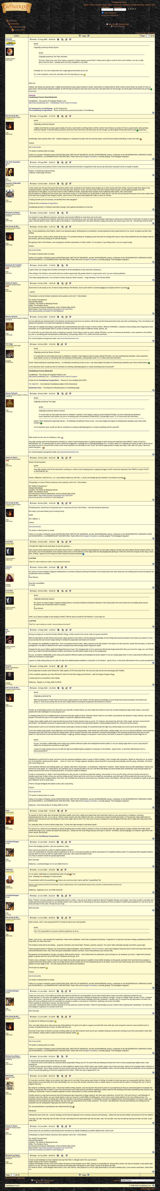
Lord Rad (9, 541)
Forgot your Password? (109, 15)
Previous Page (141, 33)
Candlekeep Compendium (48, 203)
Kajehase (9, 869)
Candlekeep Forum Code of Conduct (64, 103)
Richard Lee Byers (13, 212)
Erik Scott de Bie (12, 116)
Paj (7, 629)
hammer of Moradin (13, 183)
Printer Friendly (118, 26)
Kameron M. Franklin (14, 265)
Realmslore (15, 23)
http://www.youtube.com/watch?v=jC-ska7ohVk (56, 309)
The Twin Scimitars (13, 162)
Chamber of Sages (19, 27)
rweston (9, 567)
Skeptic (8, 666)
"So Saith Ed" (34, 384)
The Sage (9, 344)
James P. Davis (11, 283)
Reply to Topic (124, 24)
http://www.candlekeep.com (39, 103)
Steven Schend (11, 316)
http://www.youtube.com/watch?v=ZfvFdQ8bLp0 (46, 311)
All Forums (13, 20)
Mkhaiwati (9, 1076)
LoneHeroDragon (12, 842)
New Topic (112, 24)
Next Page (151, 33)
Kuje (7, 810)
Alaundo (9, 39)
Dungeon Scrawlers (90, 156)
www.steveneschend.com (69, 338)
